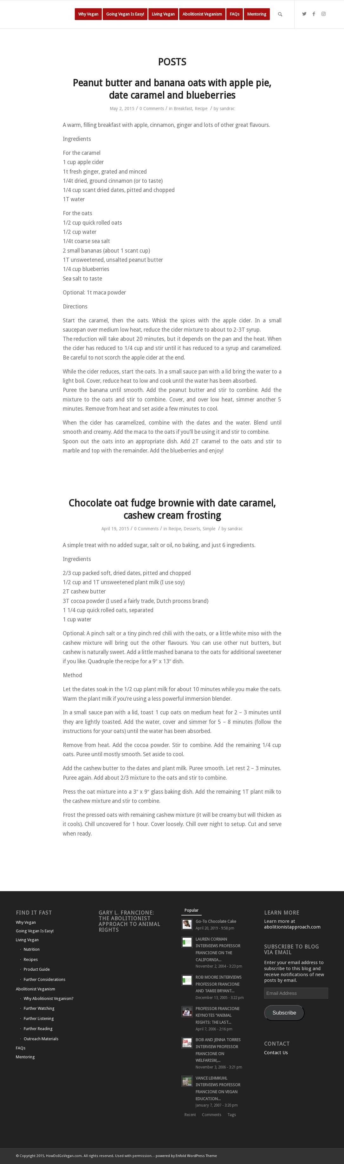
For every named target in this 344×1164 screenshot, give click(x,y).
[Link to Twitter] (304, 14)
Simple (209, 528)
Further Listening (39, 1018)
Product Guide (37, 969)
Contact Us (276, 1052)
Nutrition (32, 949)
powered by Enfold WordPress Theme (186, 1156)
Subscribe (284, 1013)
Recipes (31, 959)
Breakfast (183, 108)
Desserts (192, 528)
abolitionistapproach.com (292, 927)
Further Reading (38, 1028)
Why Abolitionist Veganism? (49, 998)
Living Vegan (27, 939)
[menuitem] (88, 14)
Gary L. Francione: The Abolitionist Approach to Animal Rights (129, 921)
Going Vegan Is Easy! (35, 931)
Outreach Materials (41, 1038)
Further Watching (39, 1008)
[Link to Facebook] (314, 14)
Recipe (201, 108)
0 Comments (152, 108)
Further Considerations (44, 979)
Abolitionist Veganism (35, 989)
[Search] (280, 14)
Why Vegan (26, 922)
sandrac (227, 108)
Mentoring (25, 1057)
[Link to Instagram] (323, 14)
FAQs (20, 1048)
